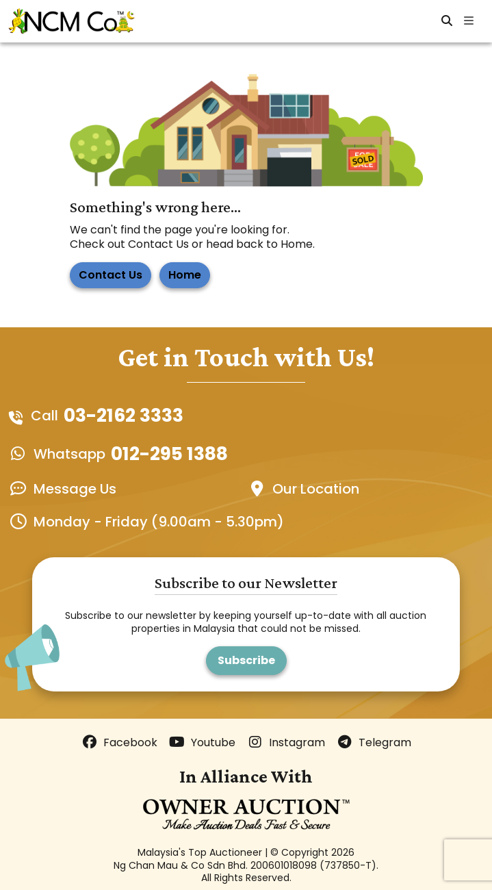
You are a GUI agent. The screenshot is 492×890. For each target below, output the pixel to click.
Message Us (75, 489)
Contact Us (110, 275)
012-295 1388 (169, 454)
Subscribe (246, 660)
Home (184, 275)
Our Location (315, 489)
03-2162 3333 (123, 416)
